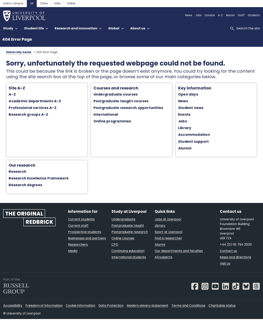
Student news (192, 108)
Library (186, 128)
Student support (195, 142)
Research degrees (21, 186)
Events (186, 115)
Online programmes (111, 122)
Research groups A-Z (24, 115)
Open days (190, 95)
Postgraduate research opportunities (127, 108)
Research (13, 172)
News (185, 101)
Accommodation (196, 135)
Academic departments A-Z (31, 101)
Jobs (184, 122)
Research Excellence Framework (35, 179)
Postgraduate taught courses (119, 101)
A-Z (8, 95)
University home (14, 52)
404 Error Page (17, 39)
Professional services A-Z (28, 108)
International (104, 115)
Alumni (186, 148)
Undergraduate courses (114, 95)
